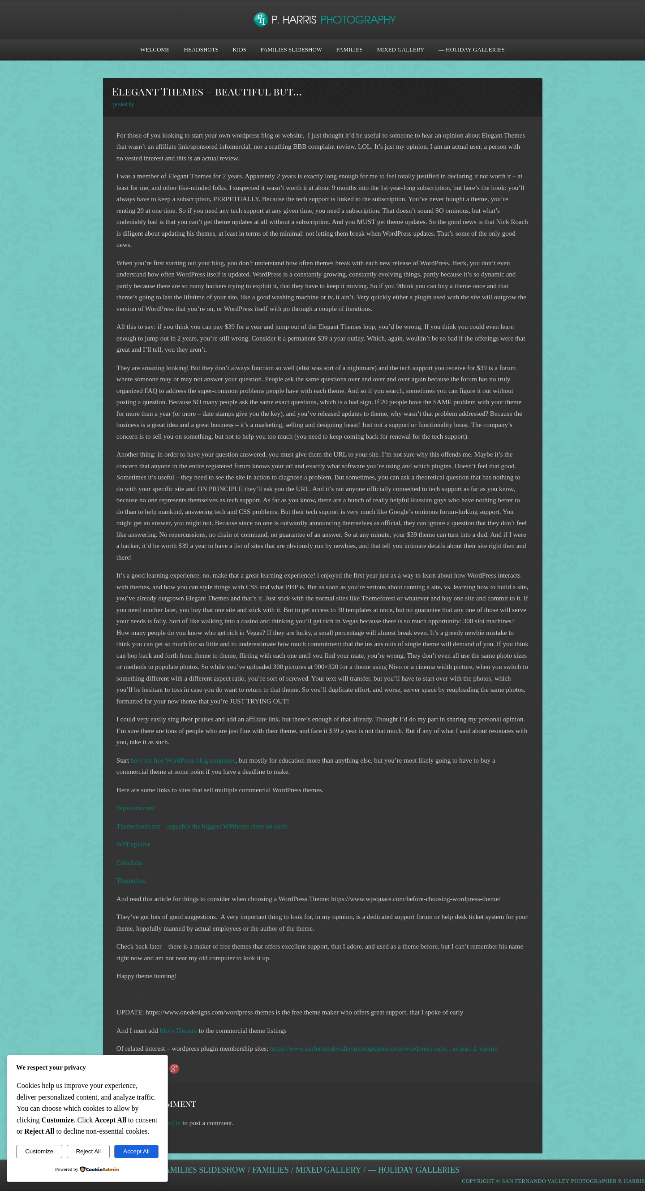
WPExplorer (133, 844)
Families (349, 49)
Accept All (136, 1151)
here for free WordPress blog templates (183, 760)
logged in (168, 1122)
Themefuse (131, 880)
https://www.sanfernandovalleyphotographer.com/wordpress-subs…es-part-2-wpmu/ (384, 1048)
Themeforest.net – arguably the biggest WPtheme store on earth (202, 826)
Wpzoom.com (135, 807)
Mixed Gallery (401, 49)
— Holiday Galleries (472, 49)
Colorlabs (129, 862)
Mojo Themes (178, 1030)
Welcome (155, 49)
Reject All (88, 1151)
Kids (239, 49)
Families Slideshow (291, 49)
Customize (39, 1151)
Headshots (201, 49)
